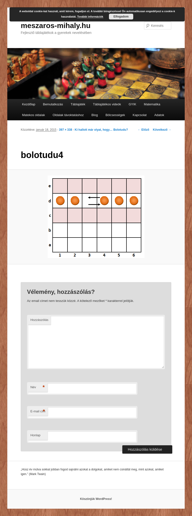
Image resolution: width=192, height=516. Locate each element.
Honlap (35, 435)
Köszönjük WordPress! (96, 499)
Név (37, 387)
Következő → (162, 129)
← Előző (143, 129)
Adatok (159, 115)
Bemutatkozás (53, 104)
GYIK (132, 104)
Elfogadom (121, 16)
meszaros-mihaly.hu (55, 25)
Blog (94, 115)
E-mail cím (37, 411)
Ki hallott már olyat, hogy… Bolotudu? (101, 129)
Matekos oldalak (33, 115)
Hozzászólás (39, 320)
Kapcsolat (140, 115)
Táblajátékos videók (107, 104)
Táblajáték (78, 104)
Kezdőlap (28, 104)
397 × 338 (65, 129)
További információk (90, 16)
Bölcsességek (115, 115)
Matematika (152, 104)
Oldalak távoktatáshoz (68, 115)
